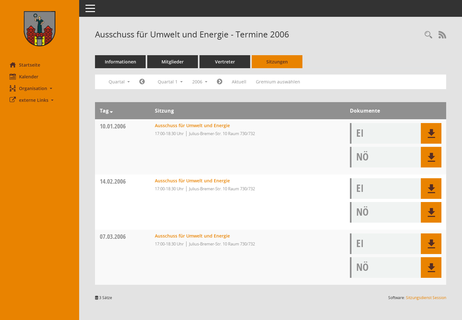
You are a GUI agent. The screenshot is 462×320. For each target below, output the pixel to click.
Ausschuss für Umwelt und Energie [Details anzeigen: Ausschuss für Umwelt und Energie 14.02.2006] (192, 181)
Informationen (120, 62)
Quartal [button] (119, 82)
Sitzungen (277, 62)
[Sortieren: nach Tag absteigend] (111, 110)
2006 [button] (199, 82)
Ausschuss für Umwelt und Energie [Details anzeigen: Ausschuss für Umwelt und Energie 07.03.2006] (192, 236)
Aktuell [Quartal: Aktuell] (239, 82)
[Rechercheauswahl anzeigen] (428, 35)
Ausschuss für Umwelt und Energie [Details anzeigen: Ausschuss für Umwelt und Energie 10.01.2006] (192, 125)
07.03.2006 (113, 236)
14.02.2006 (113, 181)
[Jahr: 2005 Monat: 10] (142, 82)
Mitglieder (172, 62)
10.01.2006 (113, 126)
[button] (39, 88)
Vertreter (225, 62)
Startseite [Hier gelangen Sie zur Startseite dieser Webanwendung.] (24, 65)
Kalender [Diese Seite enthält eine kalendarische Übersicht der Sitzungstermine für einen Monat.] (23, 76)
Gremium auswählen (278, 82)
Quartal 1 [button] (170, 82)
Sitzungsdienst (426, 297)
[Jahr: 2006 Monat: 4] (219, 82)
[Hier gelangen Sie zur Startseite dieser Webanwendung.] (39, 28)
